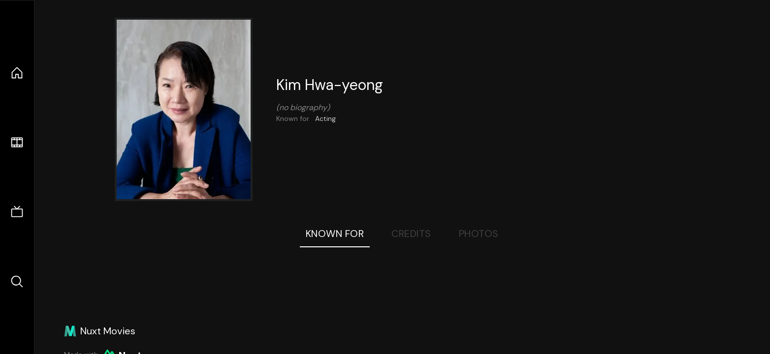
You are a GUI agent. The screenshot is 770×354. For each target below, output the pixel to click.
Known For (335, 233)
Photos (479, 233)
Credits (411, 233)
